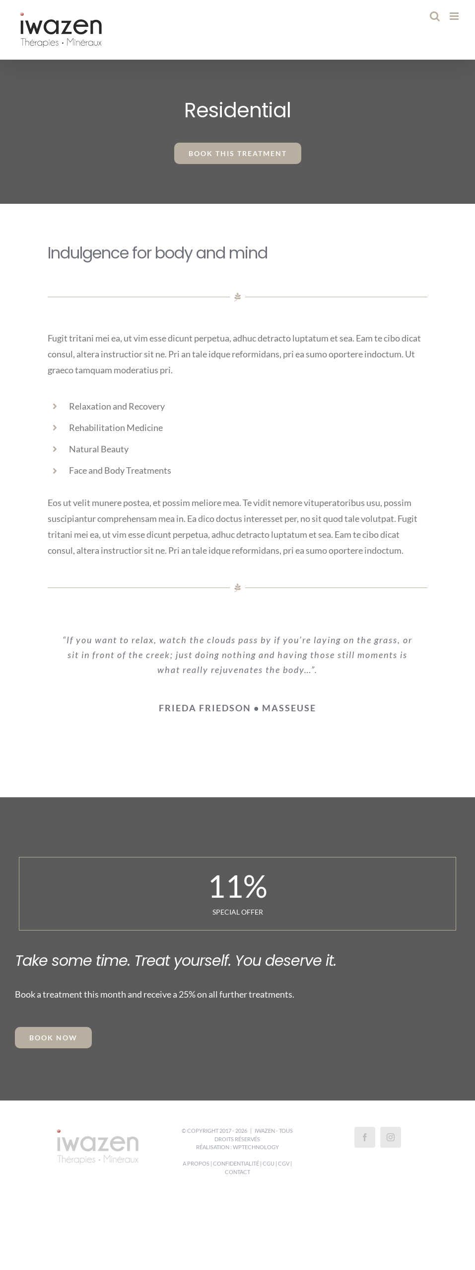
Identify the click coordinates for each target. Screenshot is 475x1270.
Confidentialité (236, 1163)
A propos (196, 1163)
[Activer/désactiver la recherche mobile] (435, 16)
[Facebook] (364, 1137)
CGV (283, 1163)
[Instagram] (390, 1137)
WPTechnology (256, 1147)
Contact (237, 1172)
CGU (268, 1163)
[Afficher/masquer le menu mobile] (455, 16)
